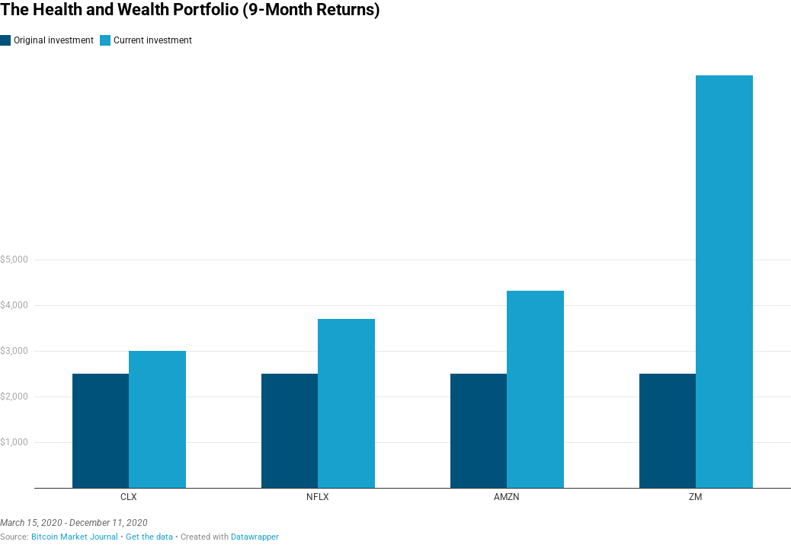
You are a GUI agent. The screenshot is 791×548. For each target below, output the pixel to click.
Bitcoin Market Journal (74, 537)
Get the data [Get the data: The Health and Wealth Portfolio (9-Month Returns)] (149, 537)
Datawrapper (255, 537)
